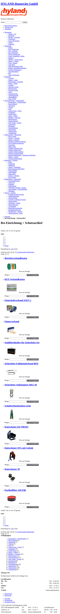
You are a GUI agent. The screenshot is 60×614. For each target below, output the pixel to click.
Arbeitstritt (11, 542)
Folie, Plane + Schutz (14, 559)
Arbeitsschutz (12, 568)
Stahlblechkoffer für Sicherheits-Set (22, 342)
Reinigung (11, 562)
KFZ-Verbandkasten (15, 279)
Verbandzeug (12, 569)
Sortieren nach (5, 252)
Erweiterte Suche (10, 602)
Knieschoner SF (12, 469)
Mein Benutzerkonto (11, 25)
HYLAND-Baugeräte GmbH (19, 3)
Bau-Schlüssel (12, 540)
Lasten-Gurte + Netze (15, 547)
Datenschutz (8, 594)
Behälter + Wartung (14, 554)
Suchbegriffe (8, 600)
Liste (12, 249)
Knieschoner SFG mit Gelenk (19, 448)
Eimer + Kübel (12, 552)
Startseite (7, 216)
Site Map (7, 598)
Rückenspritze (12, 556)
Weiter (7, 246)
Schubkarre (11, 549)
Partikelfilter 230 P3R (15, 490)
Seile (9, 545)
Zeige (2, 254)
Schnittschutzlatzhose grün (18, 406)
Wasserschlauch (13, 557)
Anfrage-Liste (9, 27)
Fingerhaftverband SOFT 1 (18, 300)
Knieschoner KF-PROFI (16, 427)
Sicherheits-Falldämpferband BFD (21, 363)
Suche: (3, 22)
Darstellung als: (5, 249)
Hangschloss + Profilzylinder (17, 539)
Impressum (8, 595)
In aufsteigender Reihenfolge (25, 252)
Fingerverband (12, 321)
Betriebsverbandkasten (16, 258)
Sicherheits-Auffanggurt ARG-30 (21, 384)
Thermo (10, 544)
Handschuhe (12, 566)
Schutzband (11, 561)
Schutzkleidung (13, 564)
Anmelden (8, 29)
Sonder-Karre (12, 550)
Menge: (7, 275)
